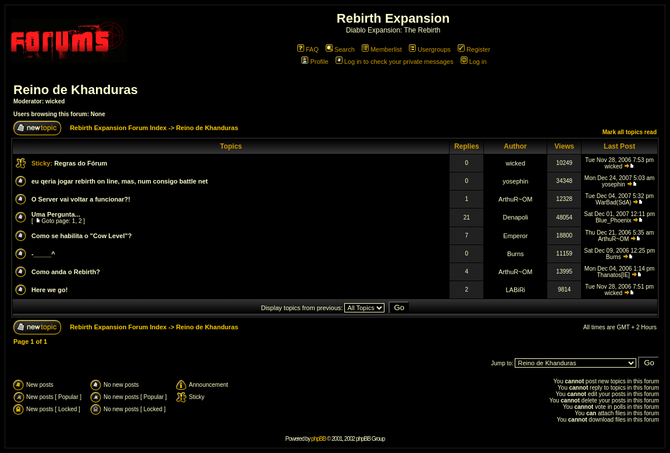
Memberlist (382, 49)
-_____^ (43, 253)
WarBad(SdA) (613, 202)
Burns (515, 253)
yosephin (515, 181)
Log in (474, 61)
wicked (55, 101)
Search (340, 49)
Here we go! (49, 289)
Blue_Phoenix (614, 220)
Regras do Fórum (80, 163)
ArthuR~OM (515, 199)
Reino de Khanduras (75, 89)
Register (474, 49)
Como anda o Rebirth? (65, 271)
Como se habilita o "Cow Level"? (81, 235)
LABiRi (515, 289)
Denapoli (515, 217)
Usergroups (430, 49)
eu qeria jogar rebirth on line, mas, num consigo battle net (119, 181)
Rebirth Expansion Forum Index (118, 127)
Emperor (515, 235)
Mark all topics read (630, 132)
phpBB (318, 439)
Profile (314, 61)
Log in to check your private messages (395, 61)
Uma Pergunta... (55, 214)
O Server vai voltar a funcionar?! (80, 199)
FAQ (308, 49)
